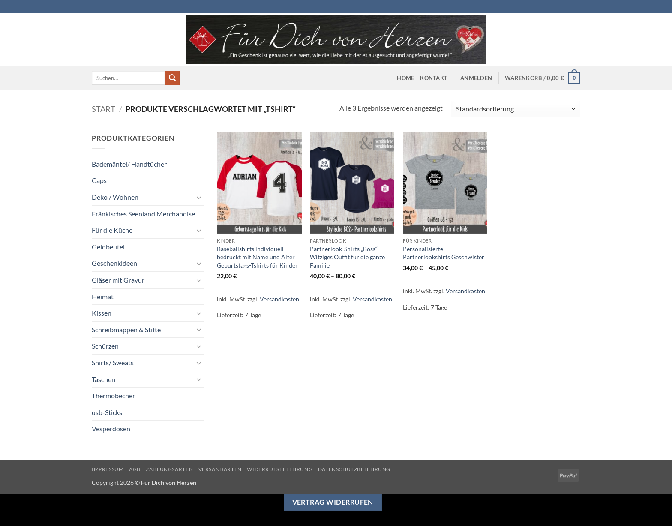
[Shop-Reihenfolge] (515, 109)
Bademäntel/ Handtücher (129, 164)
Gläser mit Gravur (118, 280)
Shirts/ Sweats (113, 362)
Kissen (101, 313)
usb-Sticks (107, 412)
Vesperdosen (111, 428)
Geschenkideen (114, 263)
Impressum (108, 469)
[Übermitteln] (172, 78)
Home (405, 78)
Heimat (103, 296)
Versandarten (220, 469)
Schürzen (105, 346)
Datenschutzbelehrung (354, 469)
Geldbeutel (108, 247)
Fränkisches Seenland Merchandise (143, 214)
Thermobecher (113, 395)
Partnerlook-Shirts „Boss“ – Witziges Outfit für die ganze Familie (347, 256)
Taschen (103, 379)
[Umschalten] (199, 197)
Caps (99, 180)
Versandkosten (279, 299)
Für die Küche (112, 230)
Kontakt (433, 78)
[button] (476, 78)
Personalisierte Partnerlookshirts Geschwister (443, 253)
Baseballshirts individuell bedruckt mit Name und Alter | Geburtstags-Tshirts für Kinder (257, 256)
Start (103, 109)
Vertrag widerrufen (332, 502)
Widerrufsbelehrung (279, 469)
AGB (135, 469)
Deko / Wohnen (115, 197)
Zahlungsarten (169, 469)
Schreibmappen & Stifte (126, 329)
